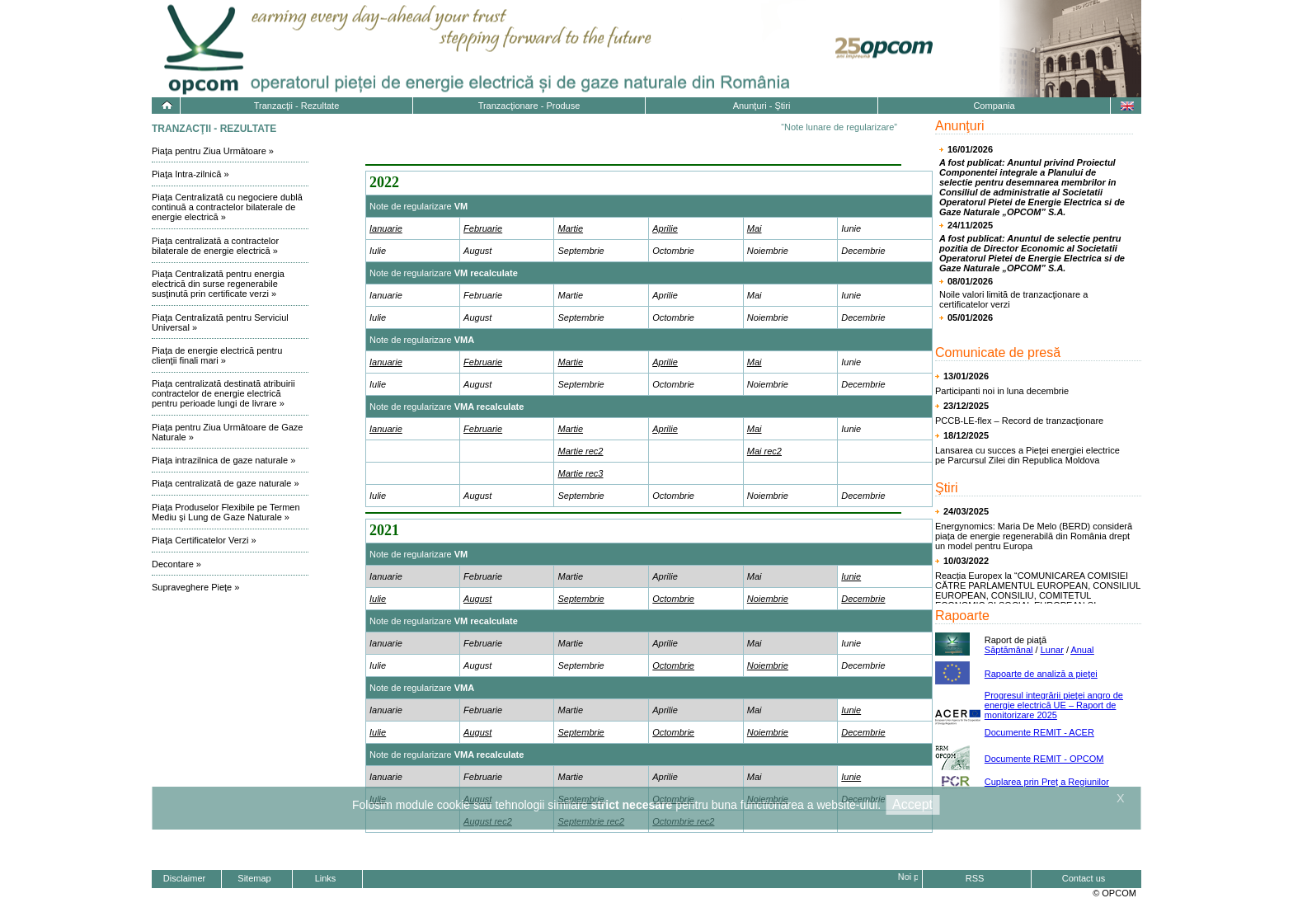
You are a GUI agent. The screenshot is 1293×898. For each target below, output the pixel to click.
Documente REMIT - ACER (1039, 732)
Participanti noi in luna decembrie (1002, 391)
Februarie (482, 228)
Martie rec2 (580, 451)
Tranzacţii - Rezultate (297, 105)
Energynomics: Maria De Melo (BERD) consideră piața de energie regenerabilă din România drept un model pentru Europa (1033, 536)
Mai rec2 (764, 451)
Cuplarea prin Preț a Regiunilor (1047, 782)
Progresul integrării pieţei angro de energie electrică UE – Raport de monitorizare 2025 (1054, 705)
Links (325, 878)
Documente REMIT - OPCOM (1044, 759)
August (477, 599)
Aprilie (665, 228)
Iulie (377, 599)
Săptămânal (1009, 650)
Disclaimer (184, 878)
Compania (993, 105)
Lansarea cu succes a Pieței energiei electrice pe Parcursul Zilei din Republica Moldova (1027, 455)
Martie (570, 228)
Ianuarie (385, 228)
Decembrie (863, 599)
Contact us (1084, 878)
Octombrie (673, 599)
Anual (1081, 650)
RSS (975, 878)
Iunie (851, 576)
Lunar (1052, 650)
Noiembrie (767, 599)
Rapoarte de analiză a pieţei (1041, 674)
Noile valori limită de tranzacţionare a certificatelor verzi (1013, 299)
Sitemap (253, 878)
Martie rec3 (580, 473)
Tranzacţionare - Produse (529, 105)
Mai (754, 228)
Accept (912, 804)
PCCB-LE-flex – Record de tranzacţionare (1019, 420)
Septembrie (580, 599)
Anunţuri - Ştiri (762, 105)
